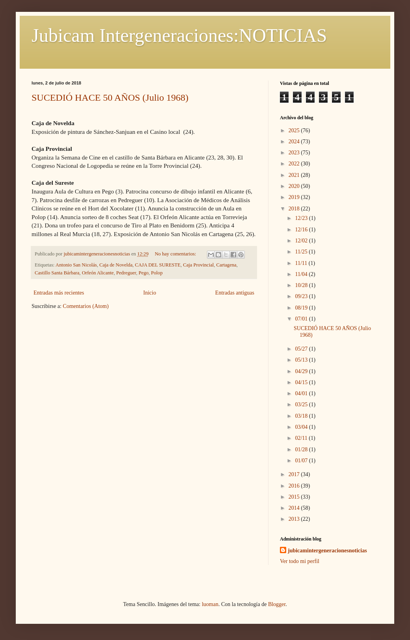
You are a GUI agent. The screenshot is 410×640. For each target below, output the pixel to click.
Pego (144, 273)
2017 (295, 474)
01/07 (302, 461)
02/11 (302, 438)
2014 (295, 508)
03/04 (302, 427)
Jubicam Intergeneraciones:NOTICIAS (179, 35)
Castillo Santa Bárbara (57, 273)
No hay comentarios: (176, 254)
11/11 (301, 263)
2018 (295, 209)
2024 (295, 142)
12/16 (302, 230)
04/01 (302, 393)
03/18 (302, 416)
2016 (295, 486)
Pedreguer (126, 273)
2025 (295, 130)
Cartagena (226, 265)
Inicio (149, 293)
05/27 (302, 349)
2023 (295, 153)
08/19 (302, 308)
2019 (295, 197)
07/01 (302, 319)
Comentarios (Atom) (85, 306)
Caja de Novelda (115, 265)
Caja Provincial (198, 265)
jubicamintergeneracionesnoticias (327, 551)
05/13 (302, 360)
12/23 (302, 218)
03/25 (302, 404)
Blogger (276, 604)
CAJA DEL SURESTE (158, 265)
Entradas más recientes (59, 293)
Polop (156, 273)
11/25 (302, 252)
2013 (295, 519)
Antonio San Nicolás (76, 265)
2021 (295, 175)
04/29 (302, 371)
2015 (295, 497)
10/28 (302, 285)
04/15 (302, 382)
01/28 (302, 449)
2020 (295, 186)
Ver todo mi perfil (299, 561)
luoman (210, 604)
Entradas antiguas (234, 293)
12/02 (302, 241)
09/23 (302, 296)
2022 (295, 164)
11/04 (302, 274)
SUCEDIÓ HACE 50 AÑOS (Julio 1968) (110, 97)
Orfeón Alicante (98, 273)
